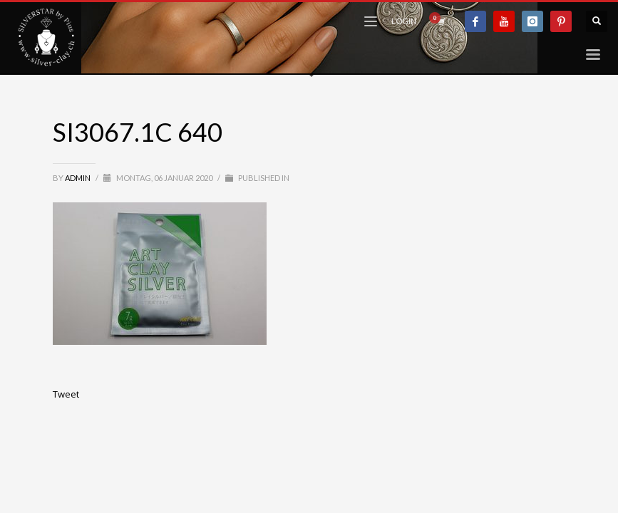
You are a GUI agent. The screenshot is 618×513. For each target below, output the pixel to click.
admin (78, 177)
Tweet (66, 394)
